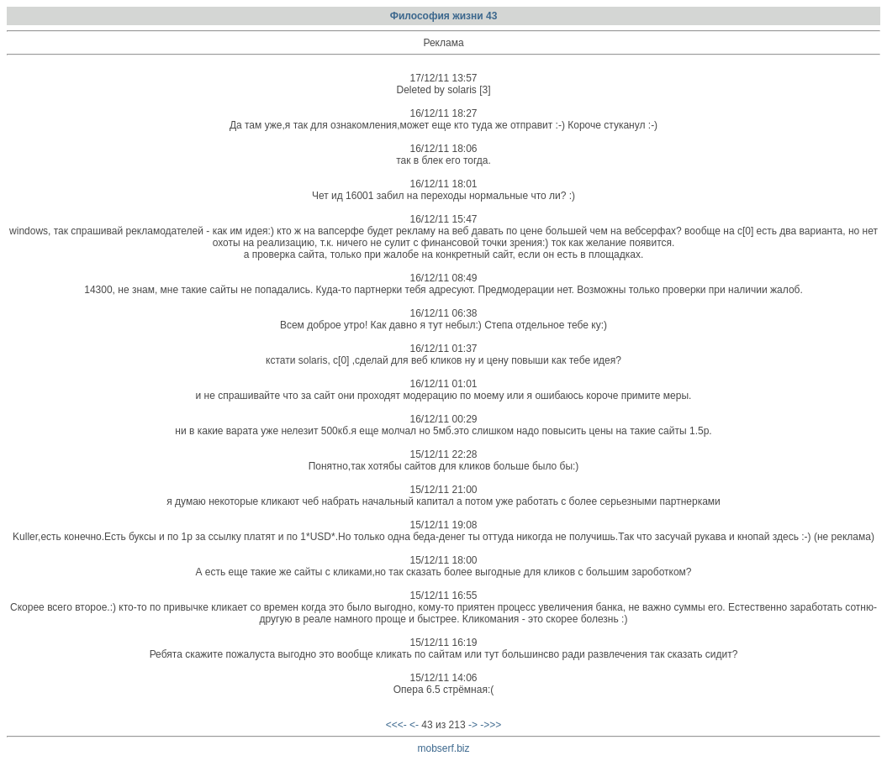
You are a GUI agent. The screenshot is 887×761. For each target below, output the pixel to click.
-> (473, 725)
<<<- (396, 725)
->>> (490, 725)
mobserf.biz (443, 748)
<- (414, 725)
